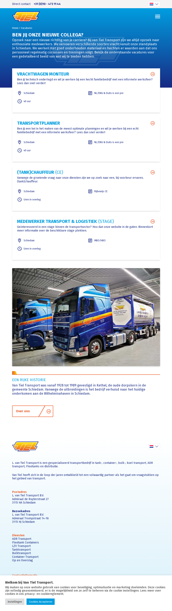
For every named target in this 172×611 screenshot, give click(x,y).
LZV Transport (21, 546)
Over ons (33, 411)
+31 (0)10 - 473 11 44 (47, 4)
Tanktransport (21, 549)
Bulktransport (21, 553)
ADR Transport (21, 539)
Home (15, 28)
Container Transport (25, 557)
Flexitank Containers (25, 542)
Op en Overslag (22, 560)
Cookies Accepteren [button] (40, 601)
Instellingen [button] (15, 601)
